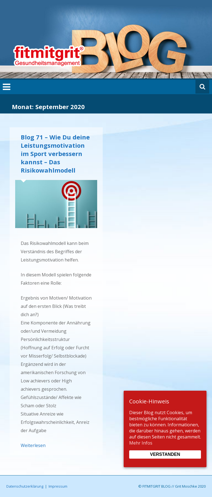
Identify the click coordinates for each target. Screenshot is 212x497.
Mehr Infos (140, 443)
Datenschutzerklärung (24, 486)
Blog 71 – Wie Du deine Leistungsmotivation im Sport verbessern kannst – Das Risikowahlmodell (55, 153)
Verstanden (165, 454)
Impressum (58, 486)
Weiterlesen (33, 445)
